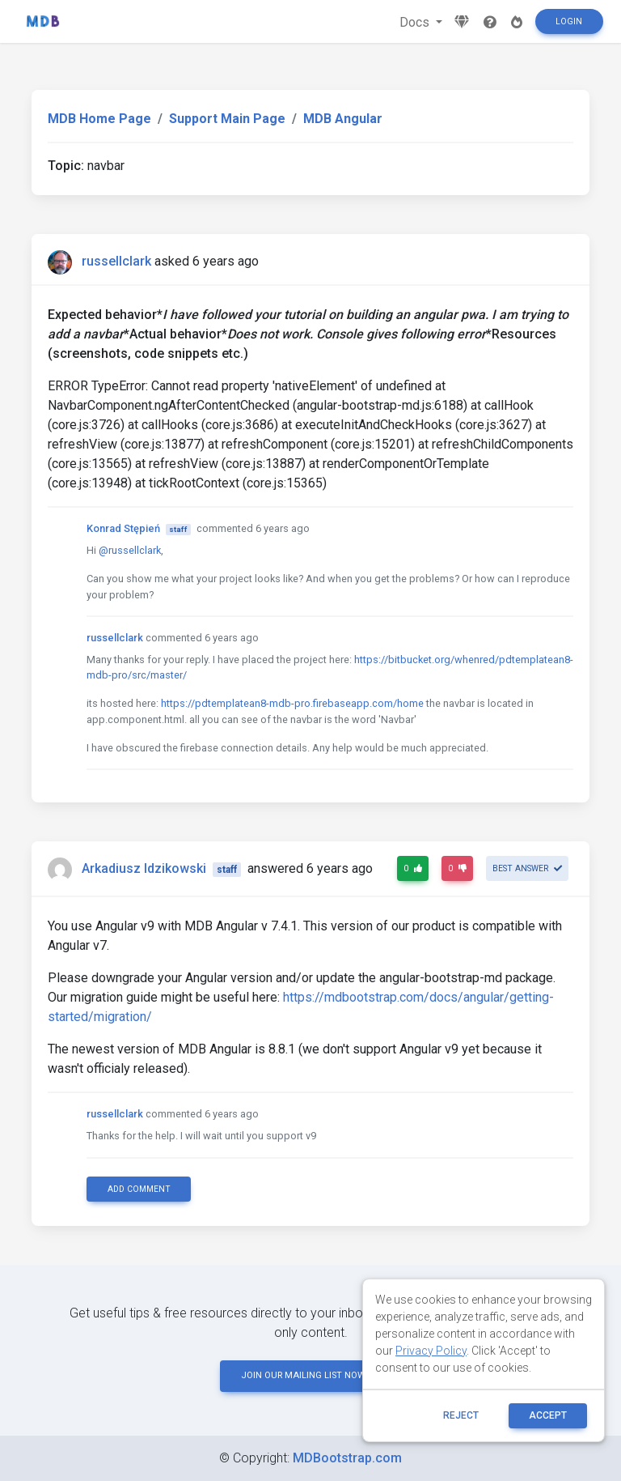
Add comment (139, 1189)
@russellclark (130, 550)
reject (461, 1415)
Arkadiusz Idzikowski (144, 868)
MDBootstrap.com (347, 1458)
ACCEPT (548, 1415)
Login (569, 21)
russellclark (116, 261)
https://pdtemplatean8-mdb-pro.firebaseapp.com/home (292, 703)
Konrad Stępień (123, 528)
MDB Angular (342, 118)
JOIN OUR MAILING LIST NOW (310, 1375)
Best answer (527, 868)
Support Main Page (227, 118)
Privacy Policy (431, 1350)
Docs (416, 22)
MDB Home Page (99, 118)
